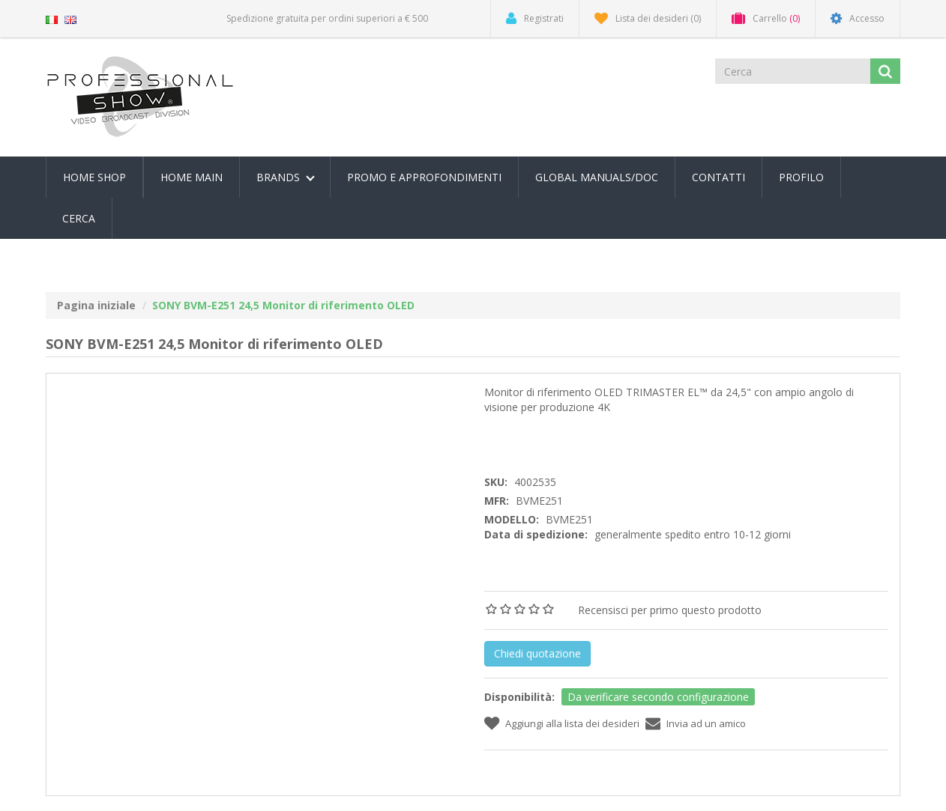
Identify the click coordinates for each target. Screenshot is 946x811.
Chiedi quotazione (537, 653)
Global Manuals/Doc (596, 177)
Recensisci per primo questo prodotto (670, 610)
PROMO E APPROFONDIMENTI (424, 177)
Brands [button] (285, 177)
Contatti (718, 177)
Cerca (78, 218)
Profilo (801, 177)
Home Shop (94, 177)
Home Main (191, 177)
